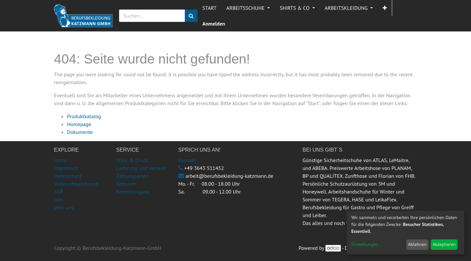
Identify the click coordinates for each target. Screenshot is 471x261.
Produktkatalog (84, 116)
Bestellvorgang (132, 191)
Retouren (126, 183)
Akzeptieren (444, 244)
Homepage (79, 124)
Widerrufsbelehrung (76, 183)
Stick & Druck (132, 160)
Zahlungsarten (132, 176)
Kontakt (187, 160)
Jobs (58, 199)
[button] (385, 8)
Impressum (66, 168)
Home (60, 160)
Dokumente (80, 132)
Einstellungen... (366, 244)
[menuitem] (209, 8)
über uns (63, 207)
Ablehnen (417, 244)
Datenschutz (67, 176)
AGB (58, 191)
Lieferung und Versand (141, 168)
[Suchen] (191, 15)
